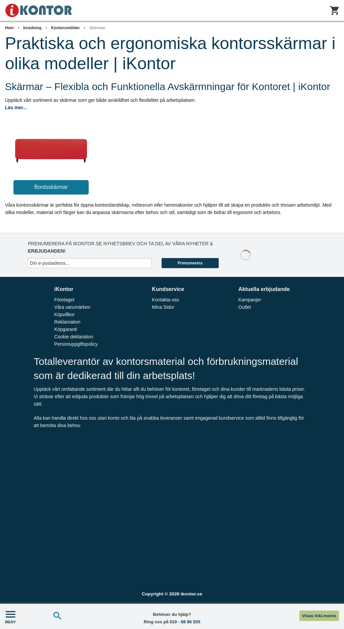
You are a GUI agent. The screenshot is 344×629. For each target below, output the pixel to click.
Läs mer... (16, 107)
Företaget (64, 299)
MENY (10, 616)
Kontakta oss (165, 299)
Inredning (32, 28)
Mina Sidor (163, 307)
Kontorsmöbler (65, 28)
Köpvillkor (64, 314)
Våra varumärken (72, 307)
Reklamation (67, 322)
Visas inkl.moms (319, 615)
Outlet (245, 307)
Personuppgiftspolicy (75, 344)
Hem (9, 28)
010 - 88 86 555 (185, 621)
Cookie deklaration (73, 336)
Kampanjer (250, 299)
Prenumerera (190, 263)
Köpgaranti (65, 329)
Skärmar (97, 28)
